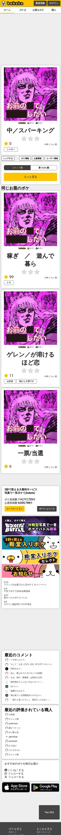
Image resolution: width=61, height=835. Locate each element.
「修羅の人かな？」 (15, 691)
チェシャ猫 (12, 719)
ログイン (53, 3)
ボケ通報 (25, 158)
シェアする (8, 158)
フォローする (14, 773)
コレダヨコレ (12, 750)
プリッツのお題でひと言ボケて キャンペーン (30, 583)
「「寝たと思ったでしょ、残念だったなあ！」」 (28, 699)
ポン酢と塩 (12, 732)
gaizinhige (11, 736)
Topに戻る (49, 812)
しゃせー (11, 149)
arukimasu (11, 723)
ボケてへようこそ (47, 509)
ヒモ (9, 282)
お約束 (10, 381)
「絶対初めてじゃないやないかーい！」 (24, 682)
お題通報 (37, 158)
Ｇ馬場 (10, 714)
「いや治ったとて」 (15, 659)
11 (9, 375)
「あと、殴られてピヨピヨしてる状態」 (24, 673)
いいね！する (14, 770)
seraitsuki (11, 741)
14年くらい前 (50, 144)
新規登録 (40, 3)
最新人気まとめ (43, 832)
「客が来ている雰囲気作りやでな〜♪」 (24, 695)
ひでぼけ (11, 745)
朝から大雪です (26, 381)
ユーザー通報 (52, 158)
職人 (54, 10)
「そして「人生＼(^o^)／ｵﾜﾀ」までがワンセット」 (29, 664)
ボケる (22, 10)
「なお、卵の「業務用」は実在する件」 (24, 677)
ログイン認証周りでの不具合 (30, 603)
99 (9, 277)
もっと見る (30, 176)
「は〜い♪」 (12, 686)
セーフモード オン (15, 509)
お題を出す (38, 10)
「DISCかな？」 (14, 668)
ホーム (7, 10)
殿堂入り (13, 832)
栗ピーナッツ (12, 728)
